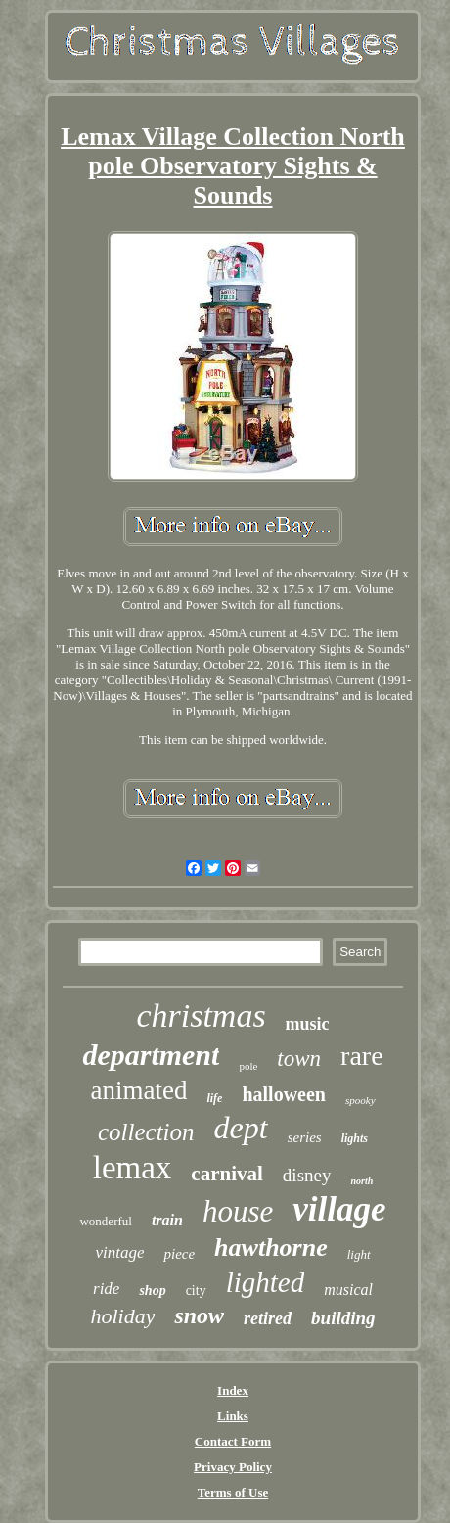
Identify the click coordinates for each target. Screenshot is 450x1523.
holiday (122, 1316)
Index (232, 1390)
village (338, 1209)
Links (232, 1415)
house (237, 1211)
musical (348, 1289)
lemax (132, 1167)
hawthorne (271, 1247)
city (196, 1290)
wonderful (105, 1221)
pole (248, 1066)
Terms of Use (233, 1492)
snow (199, 1315)
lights (354, 1138)
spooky (360, 1100)
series (305, 1137)
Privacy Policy (233, 1466)
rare (361, 1055)
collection (146, 1132)
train (167, 1220)
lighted (265, 1282)
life (214, 1098)
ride (106, 1288)
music (308, 1024)
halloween (284, 1094)
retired (268, 1318)
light (359, 1254)
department (150, 1054)
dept (241, 1127)
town (299, 1058)
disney (307, 1175)
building (343, 1318)
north (361, 1181)
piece (179, 1254)
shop (152, 1290)
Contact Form (233, 1441)
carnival (227, 1173)
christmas (200, 1015)
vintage (119, 1252)
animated (138, 1090)
